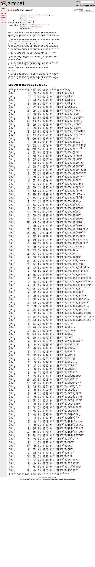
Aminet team (46, 566)
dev (10, 10)
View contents (45, 25)
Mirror (76, 9)
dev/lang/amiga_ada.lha (34, 25)
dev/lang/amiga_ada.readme (35, 26)
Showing (76, 10)
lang (15, 10)
